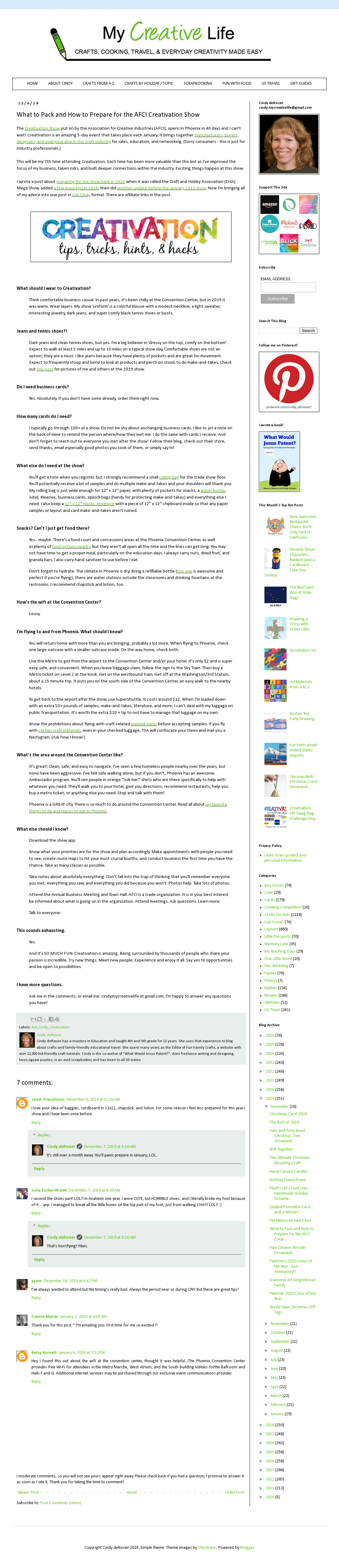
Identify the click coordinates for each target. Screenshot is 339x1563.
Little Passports (277, 936)
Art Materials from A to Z (301, 685)
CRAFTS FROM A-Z (98, 83)
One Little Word (278, 959)
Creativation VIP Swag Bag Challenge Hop (302, 813)
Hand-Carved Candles (289, 1171)
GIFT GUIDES (301, 83)
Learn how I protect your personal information (285, 858)
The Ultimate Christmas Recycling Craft (290, 1160)
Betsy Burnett (44, 1352)
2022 (270, 1071)
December (280, 1106)
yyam (36, 1281)
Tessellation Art (303, 650)
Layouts (271, 929)
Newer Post (28, 1492)
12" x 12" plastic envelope (89, 503)
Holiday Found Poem (288, 1180)
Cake (268, 892)
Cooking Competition (283, 907)
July (274, 1360)
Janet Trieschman (48, 1099)
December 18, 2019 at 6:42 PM (70, 1281)
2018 (270, 1425)
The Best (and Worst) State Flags (302, 592)
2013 (270, 1470)
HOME (32, 83)
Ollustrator (207, 1547)
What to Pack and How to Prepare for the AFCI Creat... (292, 1234)
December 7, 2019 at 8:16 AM (110, 1146)
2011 (270, 1488)
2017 (270, 1434)
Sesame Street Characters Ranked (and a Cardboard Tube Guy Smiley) (289, 562)
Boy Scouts (274, 885)
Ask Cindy (81, 194)
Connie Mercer (45, 1316)
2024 (270, 1053)
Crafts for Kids (277, 915)
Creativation (60, 1027)
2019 (270, 1098)
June (275, 1369)
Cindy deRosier (61, 1146)
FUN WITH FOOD (237, 83)
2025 (270, 1044)
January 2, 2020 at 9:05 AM (83, 1316)
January (278, 1414)
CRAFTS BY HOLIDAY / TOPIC (149, 83)
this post (45, 369)
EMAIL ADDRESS (275, 279)
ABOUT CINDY (60, 83)
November (280, 1324)
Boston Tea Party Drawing (302, 716)
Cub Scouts (274, 922)
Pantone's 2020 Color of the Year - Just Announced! (291, 1266)
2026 (270, 1035)
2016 (270, 1443)
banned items (144, 724)
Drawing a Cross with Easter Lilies (300, 624)
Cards (269, 900)
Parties (270, 973)
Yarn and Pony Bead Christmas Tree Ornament (287, 1136)
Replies (44, 1135)
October (278, 1332)
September (281, 1341)
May (275, 1377)
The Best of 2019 (284, 1122)
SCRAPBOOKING (198, 83)
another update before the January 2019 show (161, 188)
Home (132, 1492)
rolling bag (169, 477)
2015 (270, 1452)
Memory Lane (276, 944)
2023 (270, 1062)
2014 (270, 1461)
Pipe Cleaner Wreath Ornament (287, 1250)
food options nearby (71, 546)
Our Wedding (276, 966)
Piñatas (270, 980)
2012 (270, 1479)
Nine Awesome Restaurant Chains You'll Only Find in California (303, 527)
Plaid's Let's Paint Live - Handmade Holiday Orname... (289, 1193)
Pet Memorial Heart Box (290, 1220)
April (275, 1387)
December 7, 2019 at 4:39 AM (94, 1190)
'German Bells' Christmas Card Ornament (303, 782)
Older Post (234, 1492)
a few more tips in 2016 (76, 188)
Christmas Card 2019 (288, 1114)
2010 (270, 1497)
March (277, 1396)
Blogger (247, 1547)
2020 (270, 1089)
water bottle (213, 490)
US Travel (272, 1010)
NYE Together (281, 1149)
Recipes (271, 995)
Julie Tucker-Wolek (49, 1190)
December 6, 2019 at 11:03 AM (93, 1099)
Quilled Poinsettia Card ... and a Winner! (292, 1210)
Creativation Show (42, 128)
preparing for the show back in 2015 (90, 181)
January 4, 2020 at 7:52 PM (82, 1352)
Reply (36, 1122)
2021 (270, 1080)
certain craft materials (59, 730)
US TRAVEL (271, 83)
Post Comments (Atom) (60, 1503)
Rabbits (270, 988)
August (277, 1350)
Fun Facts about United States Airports (303, 750)
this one (184, 571)
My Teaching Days (280, 951)
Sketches (272, 1002)
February (279, 1405)
